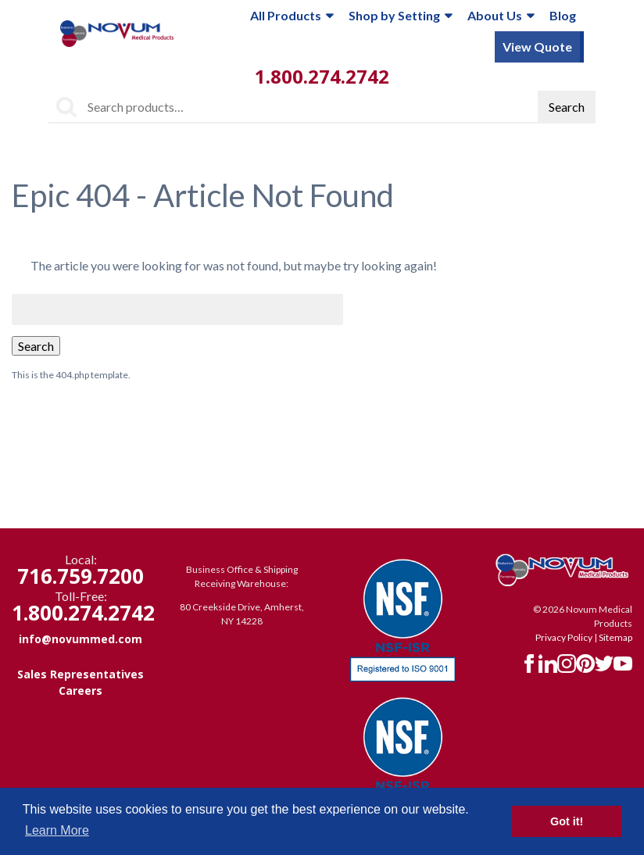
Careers (80, 690)
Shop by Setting (400, 15)
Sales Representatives (80, 674)
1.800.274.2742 (322, 76)
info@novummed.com (80, 638)
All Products (291, 15)
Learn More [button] (57, 830)
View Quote (537, 46)
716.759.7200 (80, 576)
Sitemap (615, 637)
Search (567, 106)
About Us (500, 15)
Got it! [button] (566, 821)
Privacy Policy (563, 637)
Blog (562, 15)
